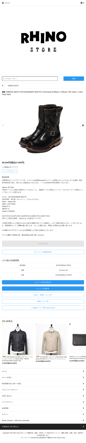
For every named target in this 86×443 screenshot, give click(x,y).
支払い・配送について (43, 295)
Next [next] (83, 125)
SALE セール (13, 171)
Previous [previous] (3, 125)
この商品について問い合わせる (43, 308)
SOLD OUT (43, 244)
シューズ (5, 171)
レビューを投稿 (43, 288)
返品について (43, 301)
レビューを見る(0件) (43, 282)
